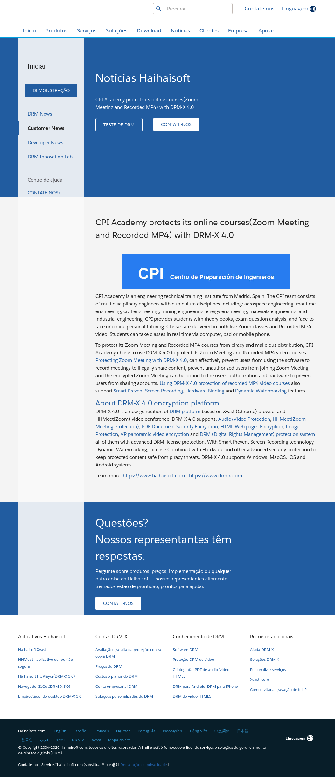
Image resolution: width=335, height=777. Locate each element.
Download (149, 30)
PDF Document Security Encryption (180, 427)
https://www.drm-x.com (215, 475)
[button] (51, 90)
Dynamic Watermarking (261, 391)
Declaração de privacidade (143, 764)
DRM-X (78, 739)
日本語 (242, 730)
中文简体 (222, 730)
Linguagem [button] (296, 8)
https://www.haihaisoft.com (154, 475)
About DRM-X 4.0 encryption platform (157, 402)
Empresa (238, 30)
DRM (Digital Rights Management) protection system (257, 434)
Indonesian (172, 730)
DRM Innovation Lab (50, 157)
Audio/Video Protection (244, 419)
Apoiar (266, 30)
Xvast (96, 739)
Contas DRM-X (111, 636)
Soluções (116, 30)
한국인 (27, 739)
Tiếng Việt (198, 730)
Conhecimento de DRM (198, 636)
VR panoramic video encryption (155, 434)
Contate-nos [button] (259, 8)
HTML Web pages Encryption (251, 427)
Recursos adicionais (271, 636)
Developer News (45, 142)
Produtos (56, 30)
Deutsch (123, 730)
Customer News (46, 128)
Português (146, 730)
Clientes (209, 30)
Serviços (86, 30)
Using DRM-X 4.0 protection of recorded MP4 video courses (225, 383)
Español (80, 730)
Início (29, 30)
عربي (44, 739)
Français (101, 730)
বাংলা (60, 739)
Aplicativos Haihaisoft (42, 636)
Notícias (180, 30)
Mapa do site (119, 739)
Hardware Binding (205, 391)
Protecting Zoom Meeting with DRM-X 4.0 (141, 360)
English (60, 730)
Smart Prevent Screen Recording (148, 391)
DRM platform (185, 411)
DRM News (40, 114)
